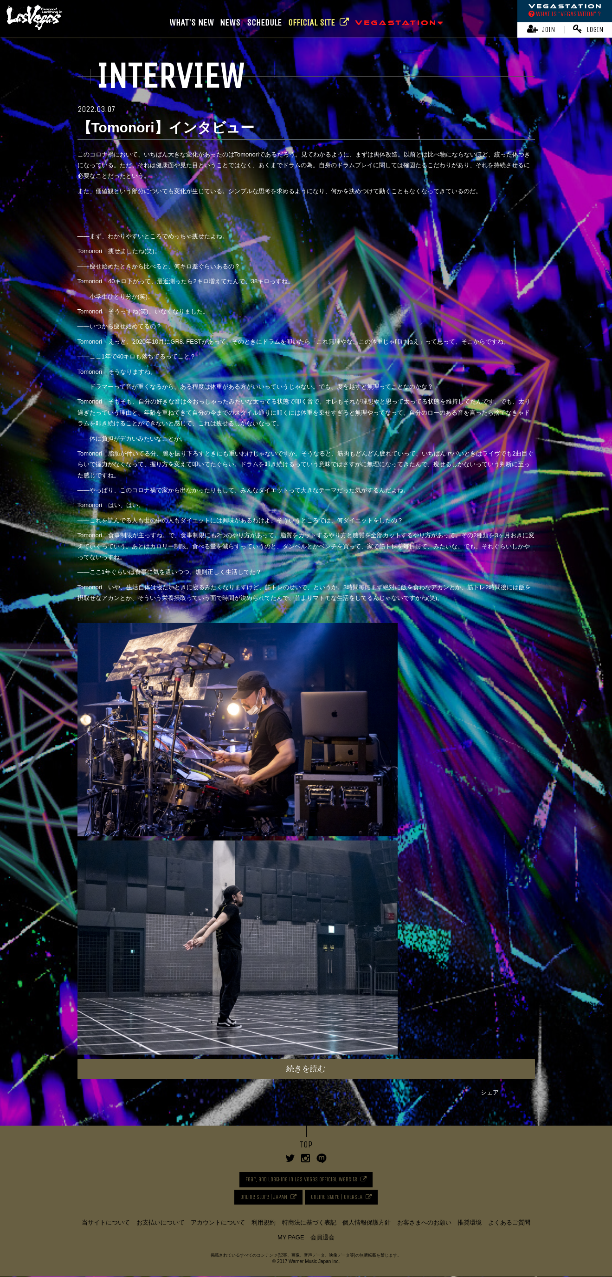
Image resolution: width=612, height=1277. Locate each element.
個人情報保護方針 (366, 1222)
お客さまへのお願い (424, 1222)
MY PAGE (290, 1237)
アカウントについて (218, 1222)
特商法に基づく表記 (309, 1222)
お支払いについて (160, 1222)
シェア (490, 1092)
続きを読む (306, 1069)
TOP (306, 1145)
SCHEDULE (264, 22)
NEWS (230, 22)
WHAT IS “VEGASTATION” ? (564, 14)
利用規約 (263, 1222)
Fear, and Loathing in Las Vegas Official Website (301, 1179)
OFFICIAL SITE (318, 22)
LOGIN (588, 29)
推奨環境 (469, 1222)
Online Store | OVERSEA (337, 1196)
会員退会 (322, 1237)
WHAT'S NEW (191, 22)
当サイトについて (106, 1222)
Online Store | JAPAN (263, 1196)
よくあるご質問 (509, 1222)
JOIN (541, 29)
